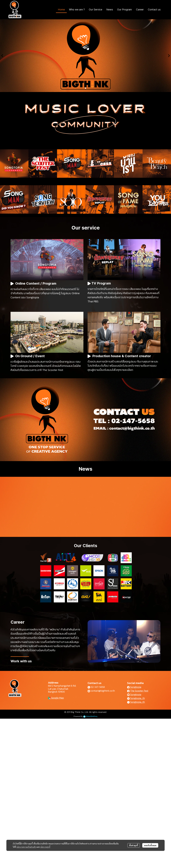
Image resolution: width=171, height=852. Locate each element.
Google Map (57, 698)
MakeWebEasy (91, 716)
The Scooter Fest (139, 691)
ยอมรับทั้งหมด (150, 845)
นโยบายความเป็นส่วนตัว (26, 847)
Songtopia (134, 687)
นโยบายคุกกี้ (45, 847)
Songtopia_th (137, 698)
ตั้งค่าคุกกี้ (133, 845)
